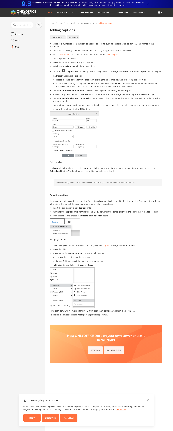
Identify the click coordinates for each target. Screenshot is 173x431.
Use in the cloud (114, 350)
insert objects (73, 37)
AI (73, 12)
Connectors (122, 12)
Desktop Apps (86, 12)
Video (17, 40)
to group (106, 245)
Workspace (138, 12)
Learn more (121, 409)
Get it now (95, 350)
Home (52, 23)
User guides (71, 23)
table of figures (112, 54)
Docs (49, 12)
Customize (50, 417)
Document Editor (87, 23)
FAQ (17, 47)
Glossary (19, 34)
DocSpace (62, 12)
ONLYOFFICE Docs (57, 37)
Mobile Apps (104, 12)
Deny (32, 417)
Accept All (69, 417)
